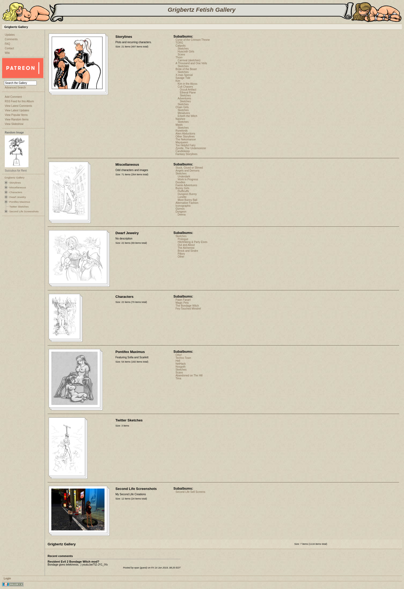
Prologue (183, 239)
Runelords (182, 130)
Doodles (180, 182)
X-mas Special (184, 75)
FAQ (7, 43)
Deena (181, 214)
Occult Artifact (188, 89)
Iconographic (183, 205)
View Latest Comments (18, 105)
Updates (10, 34)
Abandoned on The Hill (189, 375)
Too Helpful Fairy (185, 145)
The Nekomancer (186, 139)
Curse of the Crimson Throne (193, 39)
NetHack (181, 363)
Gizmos (180, 208)
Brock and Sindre (188, 250)
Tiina (178, 378)
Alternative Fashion (187, 202)
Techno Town (183, 357)
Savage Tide (183, 77)
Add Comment (13, 96)
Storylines (15, 182)
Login (7, 578)
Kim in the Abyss (187, 83)
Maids (179, 124)
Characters (15, 192)
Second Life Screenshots (24, 211)
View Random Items (16, 119)
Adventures (184, 98)
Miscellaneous (17, 187)
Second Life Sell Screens (190, 491)
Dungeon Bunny (187, 194)
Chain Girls (182, 107)
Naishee (180, 118)
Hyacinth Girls (186, 51)
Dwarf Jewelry (17, 197)
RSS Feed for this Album (19, 101)
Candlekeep (183, 151)
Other (181, 256)
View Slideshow (14, 124)
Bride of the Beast (186, 69)
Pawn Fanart (183, 299)
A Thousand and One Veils (191, 63)
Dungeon (181, 211)
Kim (178, 80)
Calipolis (181, 45)
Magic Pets (182, 302)
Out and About (186, 244)
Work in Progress (188, 179)
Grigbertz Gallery (14, 177)
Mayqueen (182, 142)
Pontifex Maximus (19, 201)
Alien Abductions (185, 133)
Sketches (183, 48)
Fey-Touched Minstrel (188, 308)
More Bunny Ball (187, 199)
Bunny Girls (182, 188)
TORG (179, 42)
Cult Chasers (185, 86)
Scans (181, 54)
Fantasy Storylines (186, 154)
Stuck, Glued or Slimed (189, 167)
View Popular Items (16, 114)
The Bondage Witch (187, 305)
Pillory (181, 253)
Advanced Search (15, 87)
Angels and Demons (187, 170)
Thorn (179, 57)
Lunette (182, 197)
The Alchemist (186, 247)
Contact (9, 48)
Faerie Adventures (186, 185)
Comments (11, 39)
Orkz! (179, 355)
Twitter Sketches (19, 206)
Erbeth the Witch (187, 116)
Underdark (184, 176)
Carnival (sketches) (189, 60)
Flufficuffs (183, 191)
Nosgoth (180, 366)
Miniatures (184, 113)
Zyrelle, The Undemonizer (191, 148)
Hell (178, 360)
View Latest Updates (17, 110)
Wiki (7, 52)
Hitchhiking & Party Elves (192, 242)
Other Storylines (185, 136)
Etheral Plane (188, 92)
